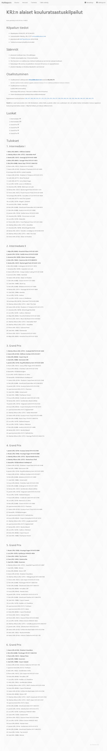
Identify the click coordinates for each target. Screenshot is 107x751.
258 (59, 98)
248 (31, 98)
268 (87, 98)
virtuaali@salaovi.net (39, 36)
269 (89, 98)
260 (65, 98)
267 (84, 98)
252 (43, 98)
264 (76, 98)
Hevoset (25, 2)
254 (48, 98)
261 (67, 98)
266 (81, 98)
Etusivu (16, 2)
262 (70, 98)
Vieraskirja (89, 2)
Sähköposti (100, 2)
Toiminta (34, 2)
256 (54, 98)
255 (51, 98)
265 (78, 98)
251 (40, 98)
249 (34, 98)
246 (26, 98)
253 (45, 98)
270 (92, 98)
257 (56, 98)
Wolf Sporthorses (25, 39)
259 (62, 98)
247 (29, 98)
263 (73, 98)
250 (37, 98)
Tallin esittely (44, 2)
